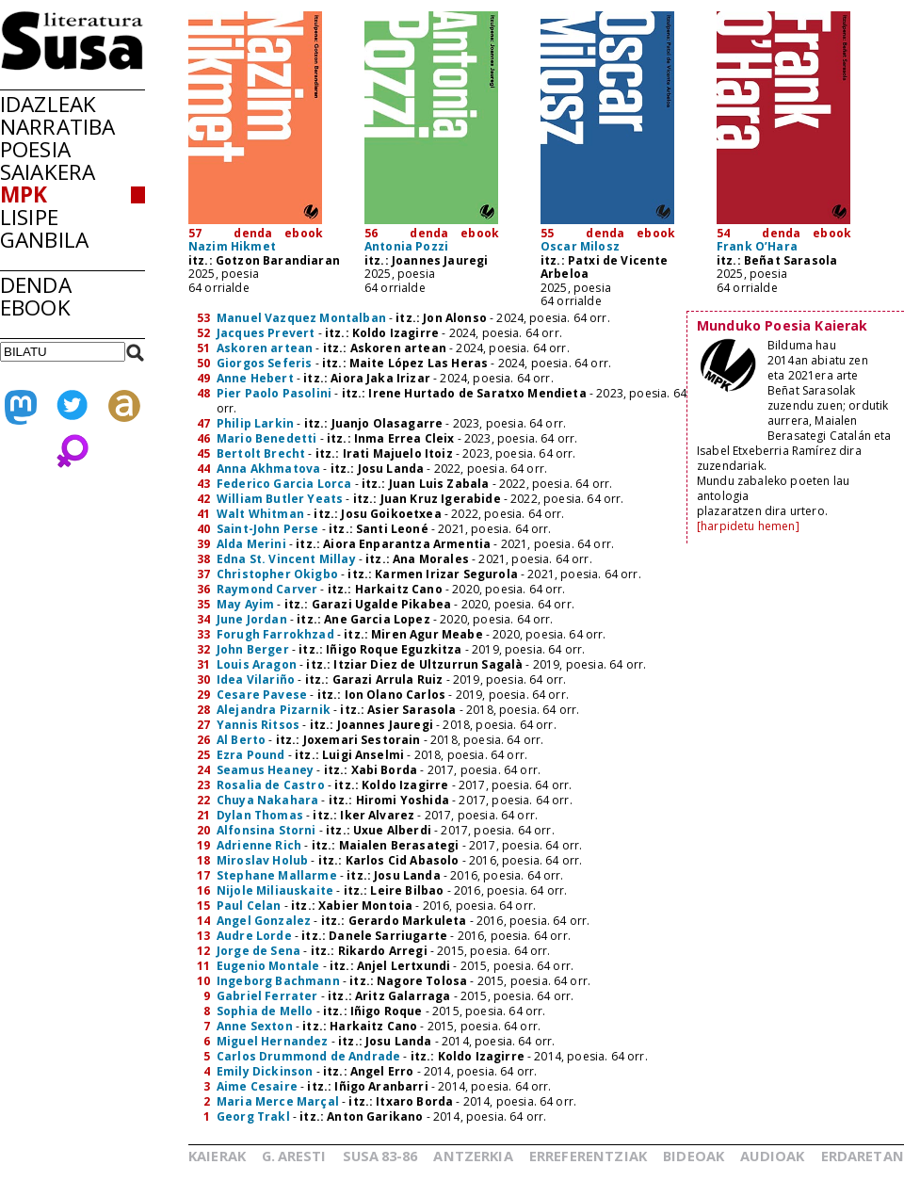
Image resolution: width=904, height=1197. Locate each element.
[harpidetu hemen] (748, 526)
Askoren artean (265, 348)
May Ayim (245, 604)
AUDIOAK (772, 1155)
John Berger (253, 649)
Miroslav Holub (262, 860)
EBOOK (35, 307)
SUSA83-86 (380, 1155)
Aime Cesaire (257, 1086)
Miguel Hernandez (273, 1041)
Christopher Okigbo (277, 574)
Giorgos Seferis (264, 363)
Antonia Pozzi (406, 246)
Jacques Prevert (266, 333)
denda (253, 233)
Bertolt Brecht (261, 453)
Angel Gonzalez (264, 921)
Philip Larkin (255, 423)
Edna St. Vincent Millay (286, 559)
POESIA (35, 149)
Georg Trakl (253, 1116)
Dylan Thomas (260, 815)
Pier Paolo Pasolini (274, 393)
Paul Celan (249, 906)
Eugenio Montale (268, 966)
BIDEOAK (693, 1155)
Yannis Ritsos (258, 725)
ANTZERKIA (472, 1155)
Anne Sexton (255, 1026)
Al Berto (241, 740)
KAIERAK (217, 1155)
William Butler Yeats (280, 499)
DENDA (36, 284)
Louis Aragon (257, 664)
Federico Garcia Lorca (284, 484)
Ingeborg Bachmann (278, 981)
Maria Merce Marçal (278, 1101)
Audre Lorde (254, 936)
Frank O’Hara (757, 246)
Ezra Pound (251, 755)
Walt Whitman (260, 514)
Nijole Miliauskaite (275, 890)
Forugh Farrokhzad (275, 634)
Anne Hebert (255, 378)
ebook (303, 233)
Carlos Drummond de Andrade (308, 1056)
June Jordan (252, 619)
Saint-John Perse (268, 529)
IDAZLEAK (48, 104)
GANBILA (44, 239)
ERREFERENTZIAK (588, 1155)
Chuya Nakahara (267, 800)
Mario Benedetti (266, 438)
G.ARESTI (294, 1155)
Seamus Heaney (265, 770)
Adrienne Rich (259, 845)
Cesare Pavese (262, 695)
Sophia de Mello (265, 1011)
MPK (23, 194)
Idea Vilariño (256, 679)
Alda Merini (251, 544)
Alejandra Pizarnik (274, 710)
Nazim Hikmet (232, 246)
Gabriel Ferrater (267, 996)
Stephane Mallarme (277, 875)
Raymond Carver (267, 589)
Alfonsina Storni (266, 830)
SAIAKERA (47, 171)
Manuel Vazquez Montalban (301, 318)
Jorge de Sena (258, 951)
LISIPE (29, 217)
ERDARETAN (862, 1155)
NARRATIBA (57, 126)
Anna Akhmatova (268, 469)
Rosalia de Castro (271, 785)
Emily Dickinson (265, 1071)
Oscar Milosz (580, 246)
